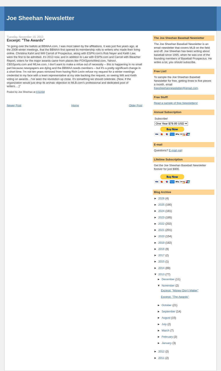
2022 (161, 223)
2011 (161, 358)
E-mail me (175, 150)
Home (75, 105)
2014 (161, 268)
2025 (161, 204)
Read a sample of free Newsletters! (176, 103)
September (169, 311)
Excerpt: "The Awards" (175, 296)
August (166, 317)
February (168, 336)
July (164, 324)
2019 (161, 242)
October (167, 305)
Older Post (135, 105)
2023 (161, 217)
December (168, 279)
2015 (161, 261)
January (167, 343)
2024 (161, 211)
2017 (161, 255)
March (166, 330)
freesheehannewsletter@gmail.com (176, 88)
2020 (161, 236)
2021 (161, 230)
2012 (161, 351)
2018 (161, 249)
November (168, 285)
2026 (161, 198)
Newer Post (14, 105)
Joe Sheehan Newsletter (40, 18)
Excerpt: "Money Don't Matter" (180, 290)
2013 (161, 274)
